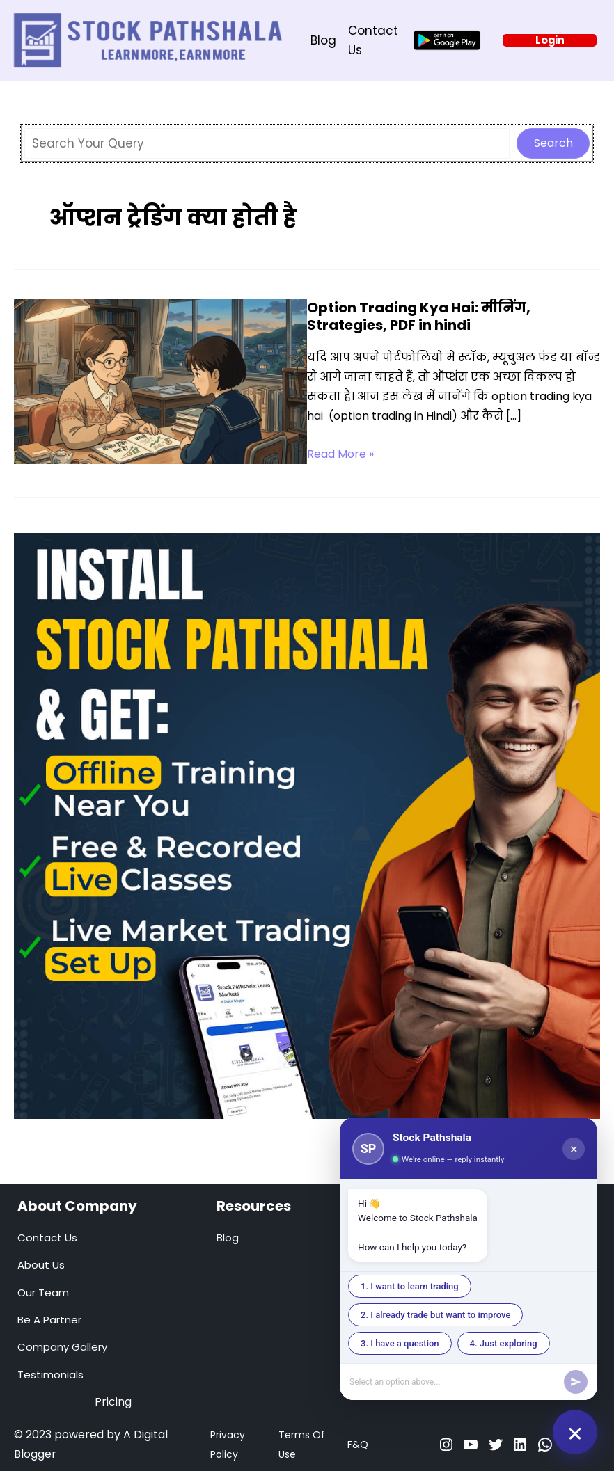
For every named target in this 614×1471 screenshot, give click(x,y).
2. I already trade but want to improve (435, 1315)
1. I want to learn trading (410, 1286)
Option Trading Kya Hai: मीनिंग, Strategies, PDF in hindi (418, 316)
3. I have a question (400, 1343)
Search (553, 143)
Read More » (340, 454)
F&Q (357, 1445)
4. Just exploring (503, 1343)
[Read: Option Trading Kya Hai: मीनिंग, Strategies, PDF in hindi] (160, 381)
